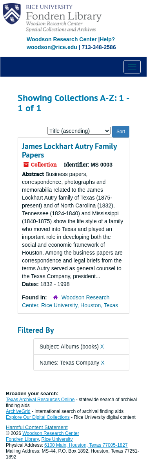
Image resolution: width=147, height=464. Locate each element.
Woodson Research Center (62, 39)
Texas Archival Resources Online (40, 399)
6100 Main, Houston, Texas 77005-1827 (86, 445)
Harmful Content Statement (37, 427)
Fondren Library (22, 439)
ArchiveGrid (18, 411)
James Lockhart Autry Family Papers (69, 150)
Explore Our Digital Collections (38, 417)
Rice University (57, 439)
